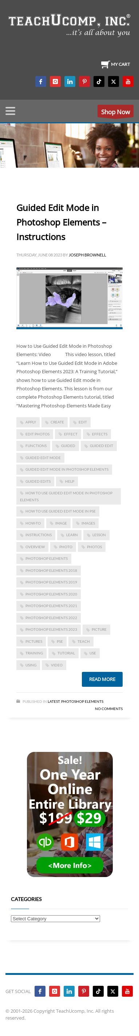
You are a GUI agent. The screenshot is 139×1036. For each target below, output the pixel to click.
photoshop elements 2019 (51, 582)
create (57, 422)
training (34, 653)
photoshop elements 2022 (51, 617)
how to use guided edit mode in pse (60, 511)
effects (99, 434)
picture (99, 629)
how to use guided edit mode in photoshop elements (66, 496)
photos (94, 547)
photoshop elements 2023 (51, 629)
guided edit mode (43, 457)
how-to (33, 523)
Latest (54, 701)
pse (60, 641)
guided (68, 445)
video (57, 665)
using (30, 665)
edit (83, 422)
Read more (102, 679)
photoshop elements (46, 558)
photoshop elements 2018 (51, 570)
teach (84, 641)
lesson (99, 535)
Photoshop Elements (82, 701)
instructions (38, 535)
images (88, 523)
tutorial (66, 653)
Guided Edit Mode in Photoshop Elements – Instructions (61, 222)
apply (30, 422)
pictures (33, 641)
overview (35, 547)
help (69, 481)
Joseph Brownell (87, 254)
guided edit (101, 445)
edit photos (37, 434)
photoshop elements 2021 (51, 605)
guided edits (38, 481)
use (93, 653)
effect (71, 434)
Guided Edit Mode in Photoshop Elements (66, 469)
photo (65, 547)
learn (72, 535)
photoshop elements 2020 (51, 594)
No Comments (109, 708)
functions (36, 445)
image (61, 523)
